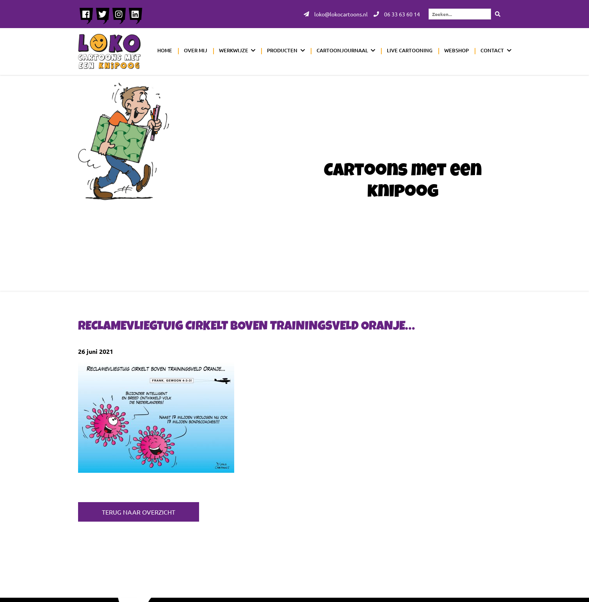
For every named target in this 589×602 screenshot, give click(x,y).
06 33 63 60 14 (397, 14)
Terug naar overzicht (138, 512)
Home (164, 50)
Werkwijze (233, 50)
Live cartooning (409, 50)
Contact (492, 50)
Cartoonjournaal (342, 50)
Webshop (456, 50)
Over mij (195, 50)
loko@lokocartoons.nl (336, 14)
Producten (282, 50)
